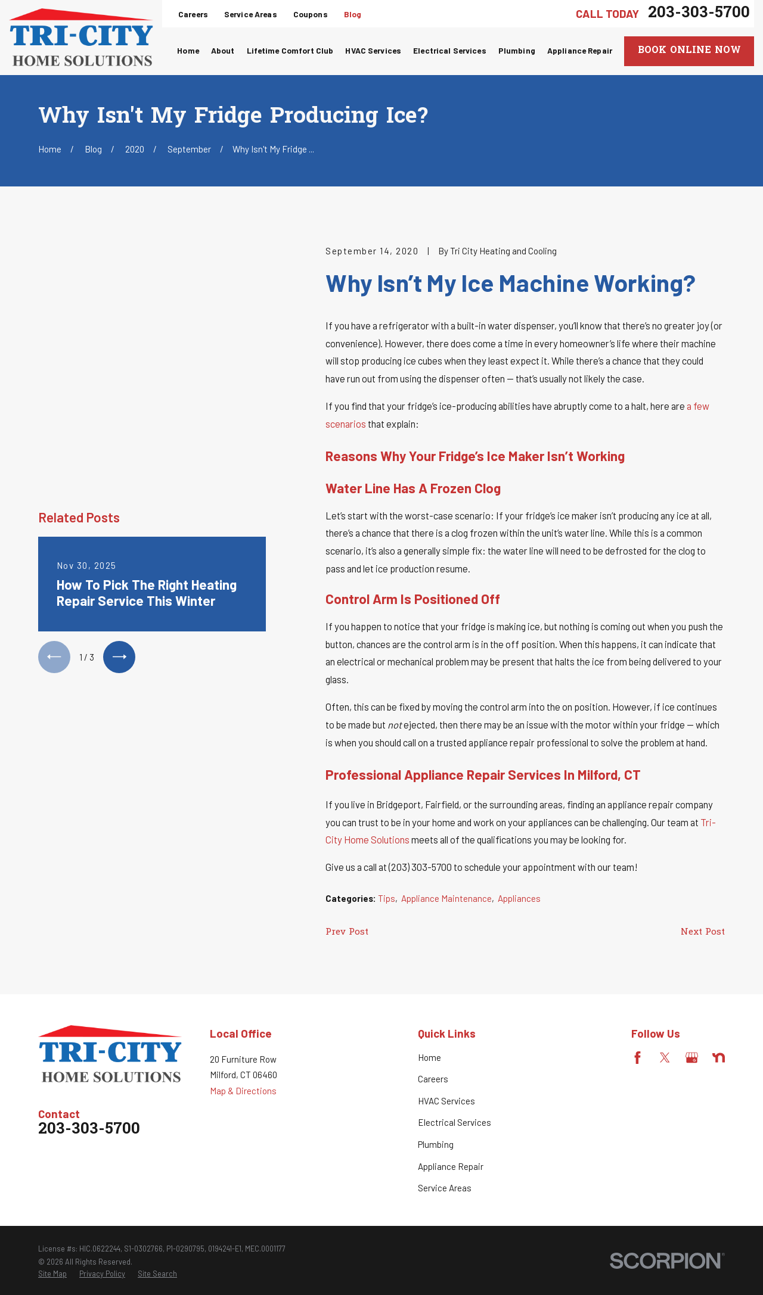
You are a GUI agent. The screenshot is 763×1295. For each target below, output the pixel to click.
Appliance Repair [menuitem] (579, 50)
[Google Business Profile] (692, 1057)
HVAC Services (446, 1100)
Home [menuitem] (188, 50)
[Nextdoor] (718, 1057)
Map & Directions (243, 1090)
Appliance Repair (450, 1166)
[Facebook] (637, 1057)
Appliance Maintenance (446, 898)
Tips (386, 898)
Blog (353, 14)
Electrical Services (454, 1122)
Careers (193, 14)
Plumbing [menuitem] (516, 50)
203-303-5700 (699, 13)
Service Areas (250, 14)
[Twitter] (665, 1057)
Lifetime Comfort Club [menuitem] (290, 50)
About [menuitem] (223, 50)
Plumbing (436, 1144)
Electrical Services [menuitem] (449, 50)
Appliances (519, 898)
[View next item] (119, 445)
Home (429, 1057)
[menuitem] (52, 1274)
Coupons (310, 14)
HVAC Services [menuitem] (373, 50)
